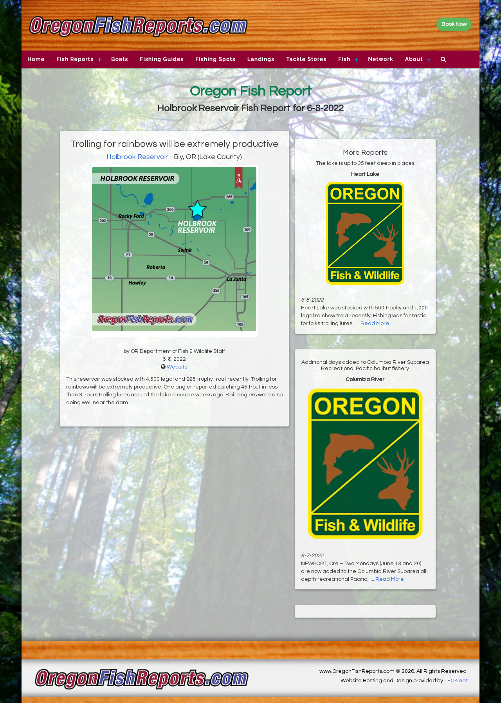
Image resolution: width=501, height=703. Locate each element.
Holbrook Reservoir (137, 157)
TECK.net (456, 680)
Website (177, 367)
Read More (374, 323)
